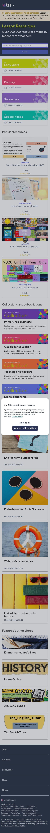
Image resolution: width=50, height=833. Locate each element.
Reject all (25, 423)
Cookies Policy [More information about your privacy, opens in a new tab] (17, 416)
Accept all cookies (25, 428)
